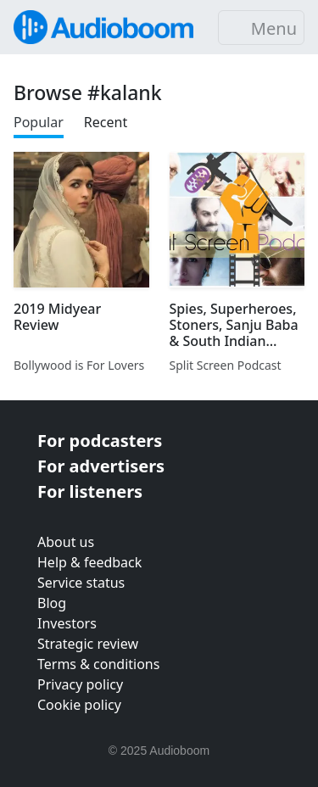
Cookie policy (79, 704)
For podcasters (99, 440)
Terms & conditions (98, 664)
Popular (39, 122)
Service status (81, 582)
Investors (67, 623)
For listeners (89, 491)
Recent (105, 122)
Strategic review (87, 643)
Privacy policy (80, 684)
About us (65, 542)
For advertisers (101, 466)
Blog (51, 603)
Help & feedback (89, 562)
